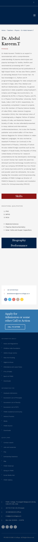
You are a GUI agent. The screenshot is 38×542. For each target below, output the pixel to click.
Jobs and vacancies (10, 447)
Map (5, 461)
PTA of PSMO (8, 371)
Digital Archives (8, 362)
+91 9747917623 (12, 290)
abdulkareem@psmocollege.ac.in (18, 293)
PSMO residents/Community (13, 412)
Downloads (7, 381)
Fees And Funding (9, 357)
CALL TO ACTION (15, 327)
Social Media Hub (9, 475)
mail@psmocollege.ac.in (13, 516)
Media (5, 421)
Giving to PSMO (9, 470)
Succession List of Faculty (12, 402)
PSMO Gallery (8, 480)
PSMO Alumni (8, 426)
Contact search (8, 442)
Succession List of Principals (13, 398)
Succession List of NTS (11, 407)
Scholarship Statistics (11, 456)
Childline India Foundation (12, 348)
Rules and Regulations (11, 343)
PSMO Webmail (9, 466)
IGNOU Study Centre (10, 353)
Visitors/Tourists (9, 416)
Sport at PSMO (8, 376)
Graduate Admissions (10, 393)
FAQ (5, 452)
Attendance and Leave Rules (13, 367)
